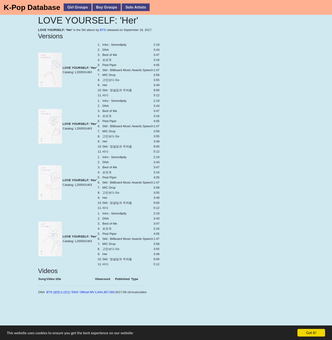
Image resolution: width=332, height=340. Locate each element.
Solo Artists (135, 7)
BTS (103, 30)
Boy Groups (106, 7)
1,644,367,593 (105, 292)
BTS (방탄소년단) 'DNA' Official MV (70, 292)
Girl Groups (77, 7)
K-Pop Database (32, 7)
